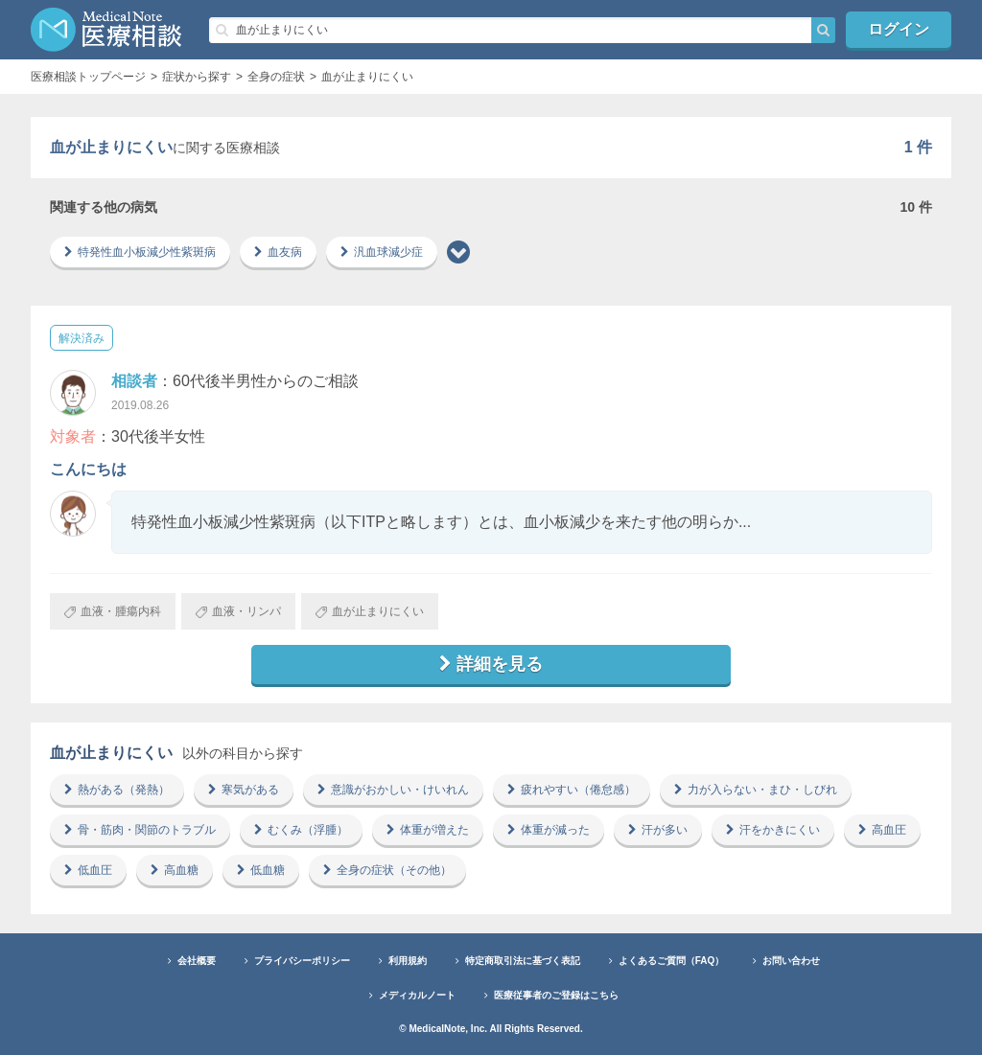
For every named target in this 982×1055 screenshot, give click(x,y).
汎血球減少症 (381, 252)
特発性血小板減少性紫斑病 (140, 252)
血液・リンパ (238, 611)
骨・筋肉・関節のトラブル (140, 830)
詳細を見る (491, 664)
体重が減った (548, 830)
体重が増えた (427, 830)
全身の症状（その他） (387, 870)
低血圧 (88, 870)
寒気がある (243, 789)
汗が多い (658, 830)
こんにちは (88, 469)
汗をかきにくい (773, 830)
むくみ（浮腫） (301, 830)
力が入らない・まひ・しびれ (755, 789)
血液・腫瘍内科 (112, 611)
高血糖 (175, 870)
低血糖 (261, 870)
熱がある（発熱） (117, 789)
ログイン (898, 29)
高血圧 (882, 830)
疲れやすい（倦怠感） (571, 789)
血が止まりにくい (370, 611)
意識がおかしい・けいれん (393, 789)
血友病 (278, 252)
